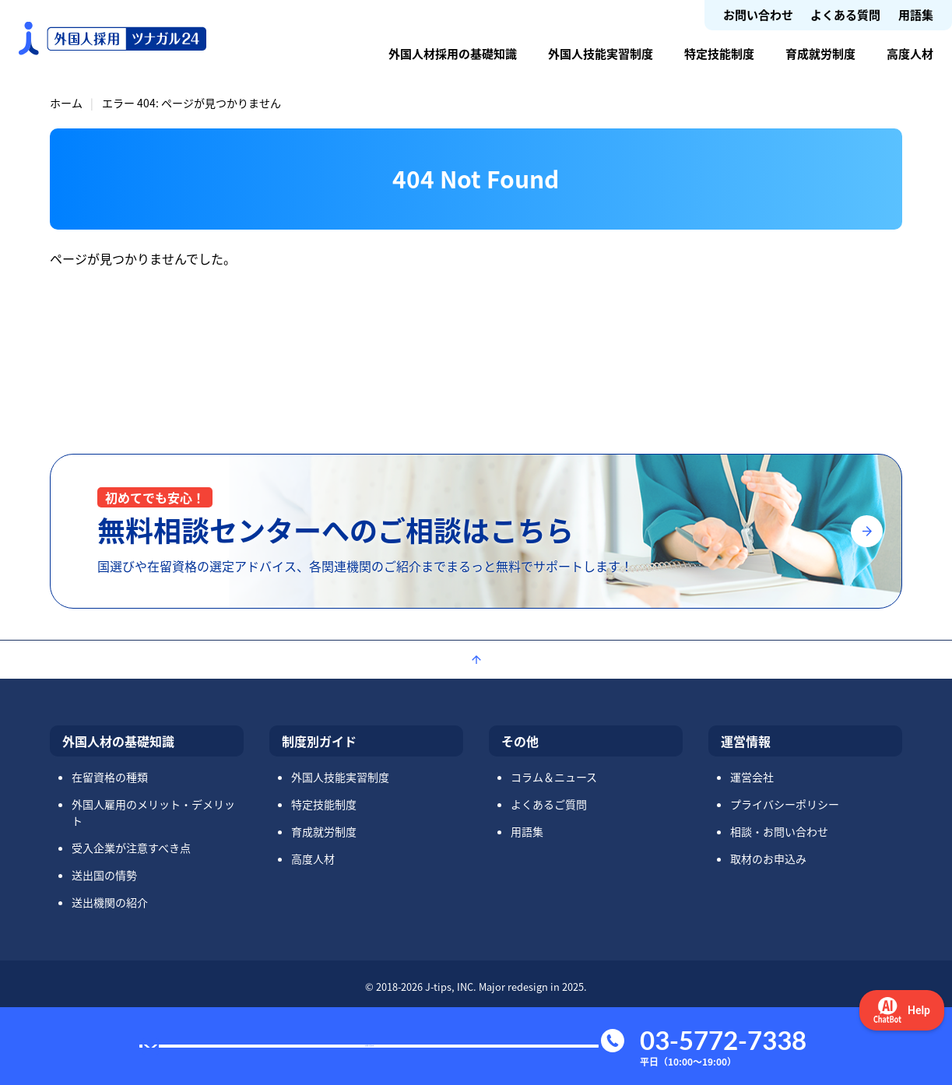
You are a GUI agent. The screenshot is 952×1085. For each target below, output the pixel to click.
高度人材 (910, 53)
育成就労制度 (820, 53)
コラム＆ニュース (554, 777)
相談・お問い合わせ (779, 831)
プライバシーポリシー (784, 804)
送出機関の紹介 (110, 902)
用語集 (915, 14)
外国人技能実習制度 (600, 53)
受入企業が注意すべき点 (131, 847)
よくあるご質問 (549, 804)
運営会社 (752, 777)
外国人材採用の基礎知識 (452, 53)
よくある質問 (845, 14)
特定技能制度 (719, 53)
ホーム (66, 103)
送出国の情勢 (104, 875)
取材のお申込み (768, 858)
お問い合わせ (758, 14)
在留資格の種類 (110, 777)
